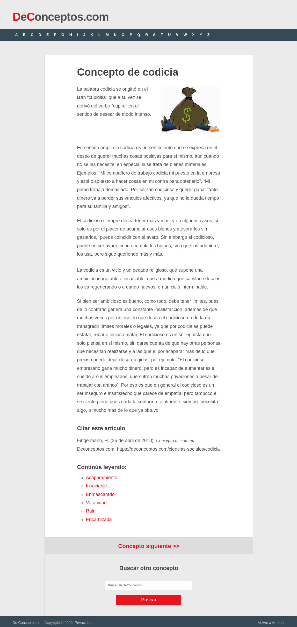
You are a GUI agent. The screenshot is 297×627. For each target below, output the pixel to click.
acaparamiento (101, 477)
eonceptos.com (61, 16)
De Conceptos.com (28, 623)
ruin (91, 511)
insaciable (96, 485)
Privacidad (83, 623)
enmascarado (100, 494)
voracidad (96, 502)
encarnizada (99, 519)
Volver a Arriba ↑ (271, 623)
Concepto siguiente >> (148, 546)
